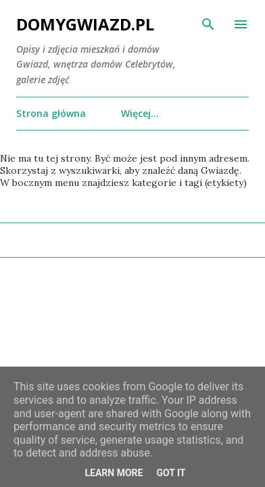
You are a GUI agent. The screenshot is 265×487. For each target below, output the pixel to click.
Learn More (114, 472)
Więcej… (140, 113)
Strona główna (51, 113)
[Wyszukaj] (208, 24)
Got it (170, 472)
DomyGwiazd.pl (85, 24)
